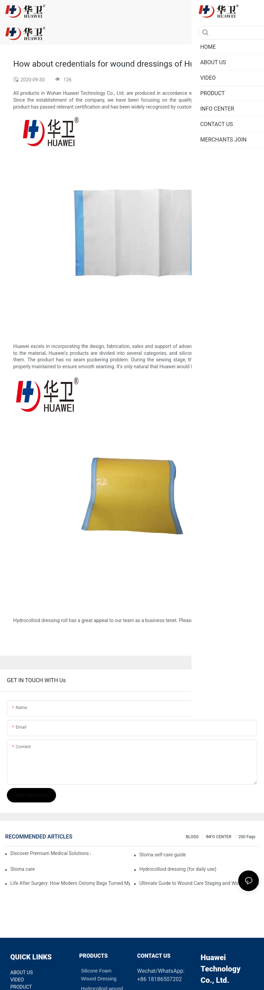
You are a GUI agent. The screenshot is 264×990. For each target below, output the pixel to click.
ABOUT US (21, 972)
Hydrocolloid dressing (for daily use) (177, 869)
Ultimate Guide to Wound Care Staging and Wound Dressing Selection (199, 883)
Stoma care (22, 869)
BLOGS (192, 836)
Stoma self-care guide (162, 854)
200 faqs (247, 836)
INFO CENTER (218, 836)
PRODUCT (21, 987)
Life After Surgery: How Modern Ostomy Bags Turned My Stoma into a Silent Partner (70, 883)
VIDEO (17, 979)
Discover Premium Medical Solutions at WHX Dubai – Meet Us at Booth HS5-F (50, 853)
